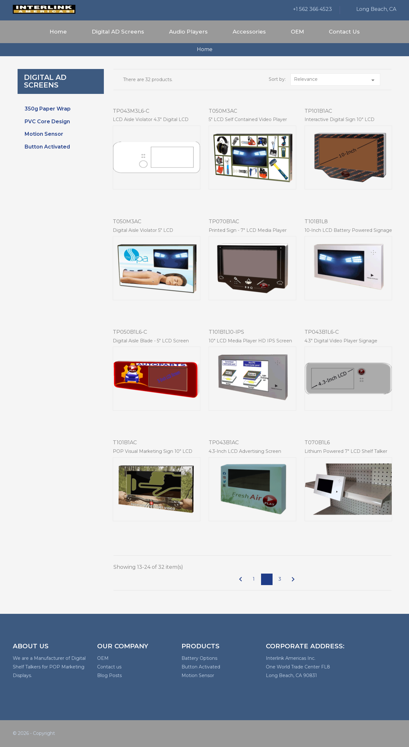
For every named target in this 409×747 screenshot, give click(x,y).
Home (58, 31)
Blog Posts (109, 675)
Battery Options (199, 658)
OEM (297, 31)
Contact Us (344, 31)
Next (293, 579)
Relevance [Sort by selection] (335, 80)
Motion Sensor (44, 134)
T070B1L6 (317, 442)
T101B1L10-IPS (226, 332)
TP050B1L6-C (130, 332)
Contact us (109, 667)
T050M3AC (223, 111)
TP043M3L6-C (131, 111)
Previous (240, 579)
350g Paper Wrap (48, 109)
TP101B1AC (318, 111)
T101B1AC (125, 442)
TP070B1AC (224, 221)
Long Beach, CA (376, 9)
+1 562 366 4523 (312, 9)
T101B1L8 (316, 221)
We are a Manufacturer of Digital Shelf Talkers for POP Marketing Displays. (49, 666)
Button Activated (47, 147)
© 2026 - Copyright (34, 733)
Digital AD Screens (118, 31)
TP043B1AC (224, 442)
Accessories (249, 31)
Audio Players (188, 31)
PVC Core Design (47, 121)
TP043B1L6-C (322, 332)
